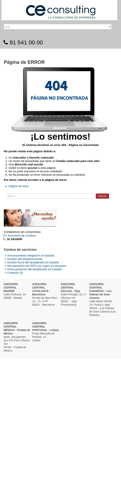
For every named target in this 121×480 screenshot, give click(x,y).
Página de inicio (19, 186)
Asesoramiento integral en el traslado (30, 255)
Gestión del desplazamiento (24, 258)
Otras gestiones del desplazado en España (34, 269)
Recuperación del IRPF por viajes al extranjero (36, 265)
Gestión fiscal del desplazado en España (33, 262)
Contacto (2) (15, 272)
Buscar (102, 196)
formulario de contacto (22, 235)
